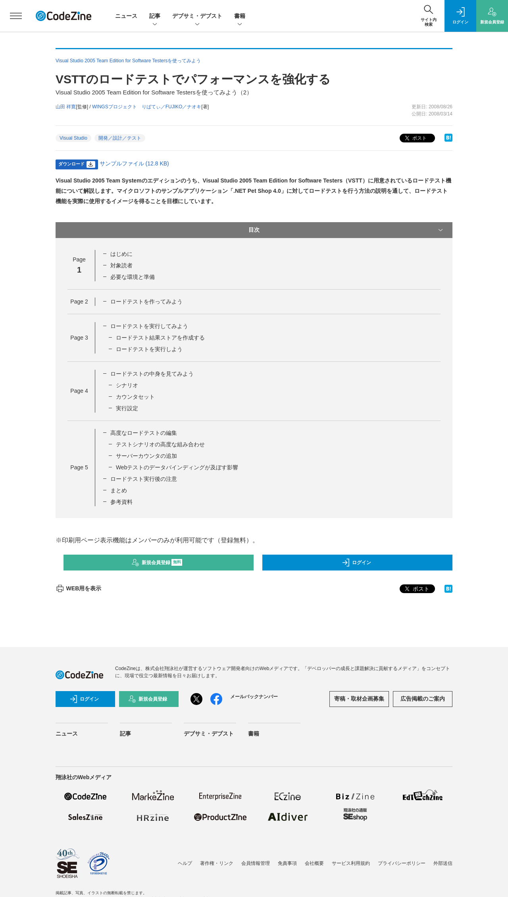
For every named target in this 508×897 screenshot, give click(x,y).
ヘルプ (185, 863)
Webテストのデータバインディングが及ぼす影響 (177, 467)
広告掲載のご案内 (422, 698)
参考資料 (121, 502)
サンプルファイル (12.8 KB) (134, 163)
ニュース (126, 16)
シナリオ (127, 385)
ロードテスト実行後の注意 (143, 479)
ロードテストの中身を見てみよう (152, 374)
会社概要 (314, 863)
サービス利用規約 (351, 863)
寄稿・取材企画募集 (359, 698)
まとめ (118, 490)
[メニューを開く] (16, 16)
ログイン (356, 563)
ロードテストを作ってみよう (146, 301)
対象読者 (121, 265)
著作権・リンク (216, 863)
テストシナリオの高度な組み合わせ (160, 444)
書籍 (239, 16)
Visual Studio (73, 138)
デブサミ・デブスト (197, 16)
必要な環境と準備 (132, 277)
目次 (346, 230)
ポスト (415, 138)
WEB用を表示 (78, 588)
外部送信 (442, 863)
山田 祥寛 (66, 106)
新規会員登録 (157, 563)
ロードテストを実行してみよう (149, 326)
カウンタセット (135, 397)
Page (79, 301)
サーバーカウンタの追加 (146, 456)
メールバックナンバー (254, 696)
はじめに (121, 254)
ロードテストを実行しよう (149, 349)
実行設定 (127, 408)
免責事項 (287, 863)
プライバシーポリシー (401, 863)
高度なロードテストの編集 (143, 433)
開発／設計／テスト (119, 138)
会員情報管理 (255, 863)
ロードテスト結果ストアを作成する (160, 337)
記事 (154, 16)
